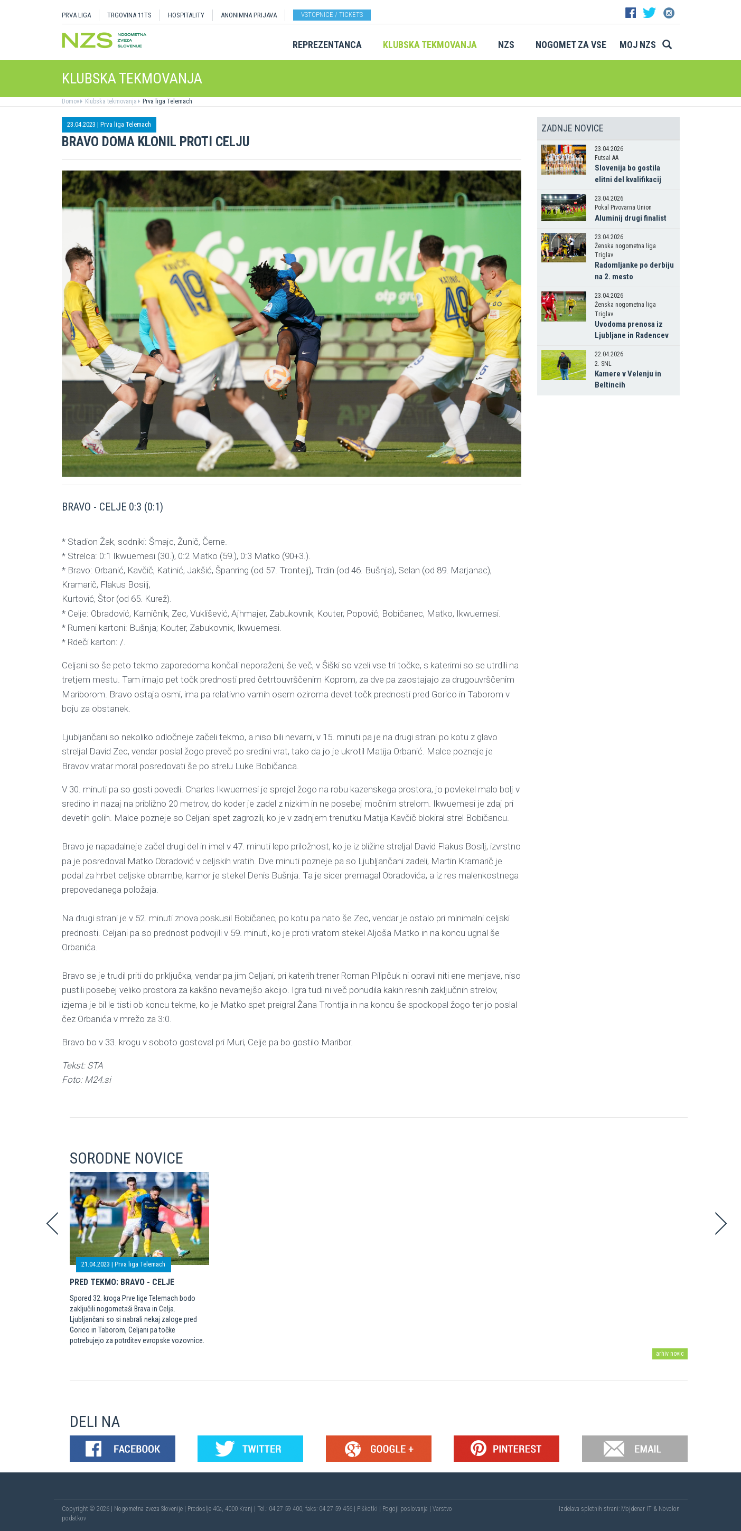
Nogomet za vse (571, 44)
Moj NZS (638, 44)
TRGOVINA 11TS (129, 15)
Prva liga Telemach (166, 101)
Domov (70, 101)
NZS (506, 44)
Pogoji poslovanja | (407, 1509)
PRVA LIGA (76, 15)
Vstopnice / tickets (332, 14)
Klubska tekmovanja (430, 44)
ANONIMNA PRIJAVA (249, 15)
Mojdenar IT (636, 1509)
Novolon (669, 1509)
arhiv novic (670, 1353)
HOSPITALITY (186, 15)
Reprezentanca (327, 44)
